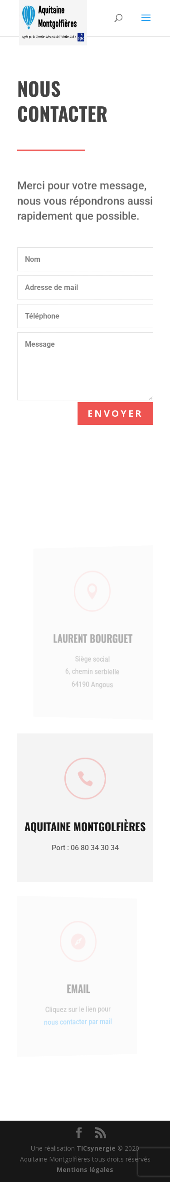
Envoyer (115, 413)
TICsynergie (96, 1148)
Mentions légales (85, 1169)
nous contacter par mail (74, 1022)
